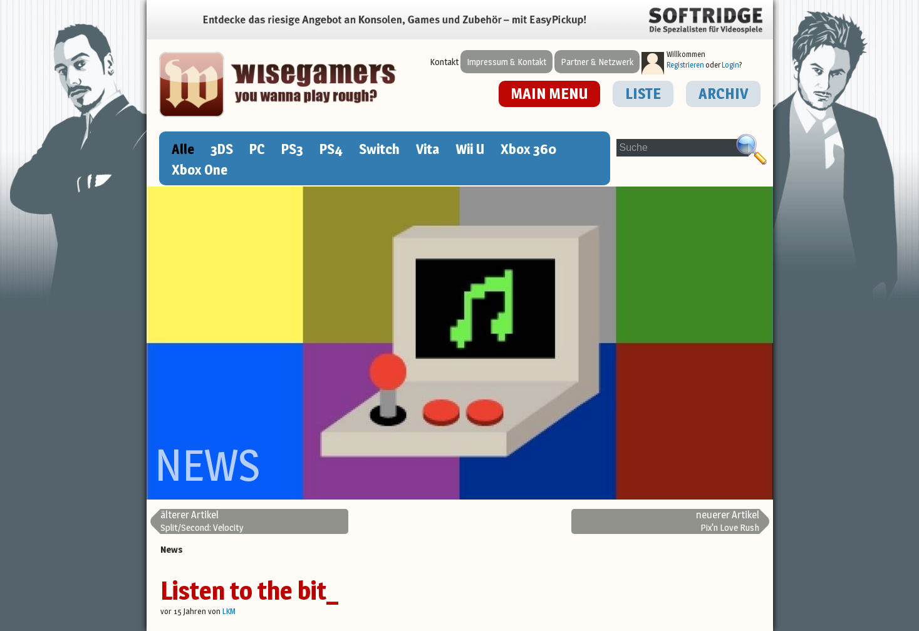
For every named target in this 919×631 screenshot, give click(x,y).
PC (257, 149)
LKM (229, 611)
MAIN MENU (549, 94)
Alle (183, 149)
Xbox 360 (528, 149)
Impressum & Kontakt (506, 61)
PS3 (292, 149)
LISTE (643, 94)
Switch (379, 149)
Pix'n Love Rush (727, 521)
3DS (221, 149)
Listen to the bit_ (249, 590)
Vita (427, 149)
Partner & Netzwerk (597, 61)
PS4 (331, 149)
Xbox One (199, 170)
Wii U (469, 149)
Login (730, 64)
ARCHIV (723, 94)
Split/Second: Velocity (201, 521)
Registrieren (685, 64)
